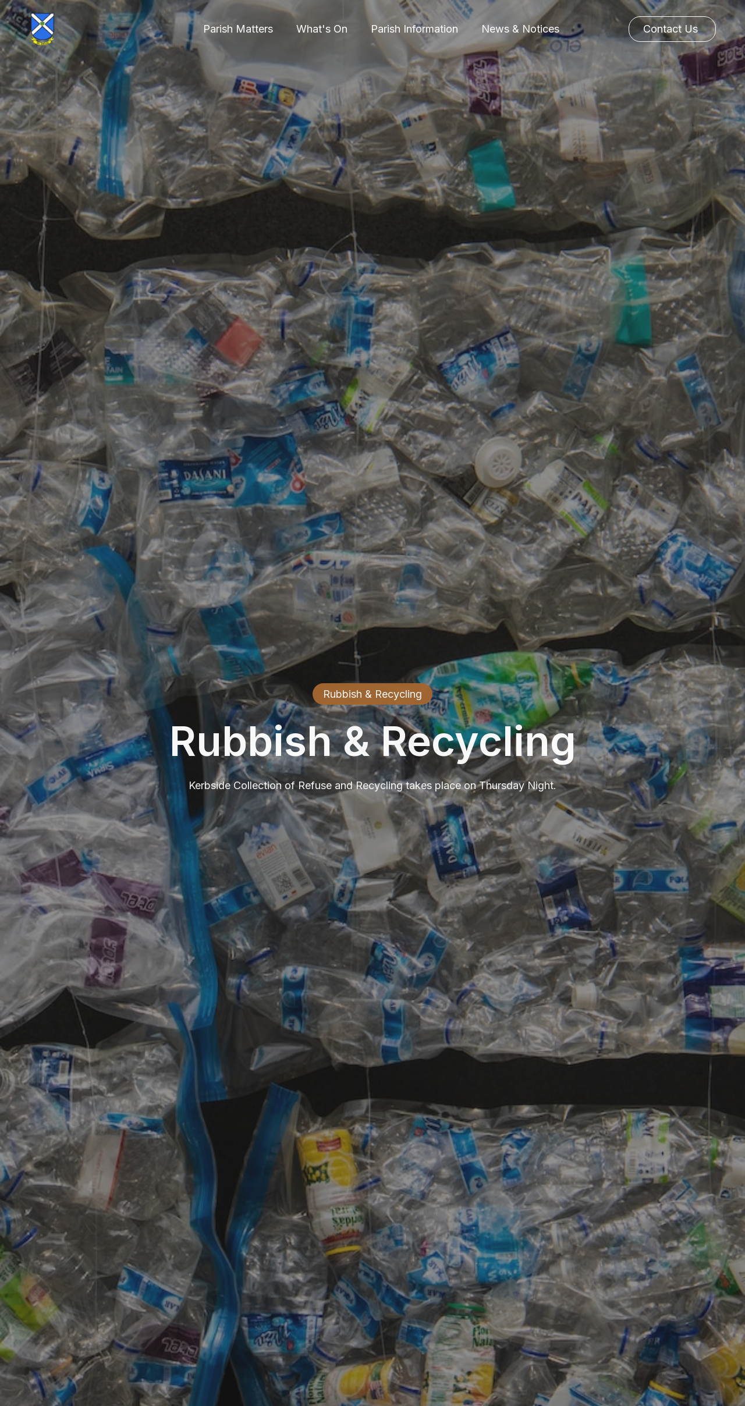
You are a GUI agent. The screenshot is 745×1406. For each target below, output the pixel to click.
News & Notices (520, 29)
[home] (42, 29)
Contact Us (670, 29)
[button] (238, 29)
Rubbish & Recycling (372, 694)
